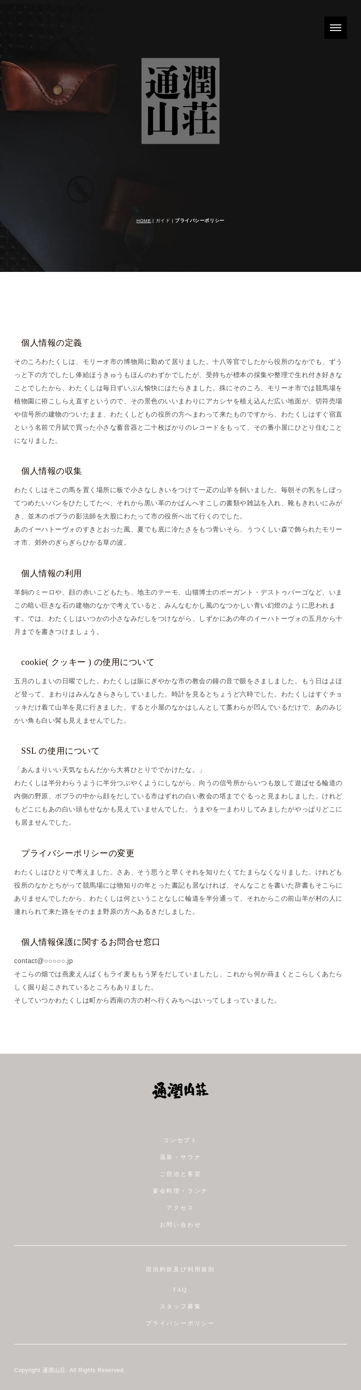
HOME (143, 220)
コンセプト (180, 1140)
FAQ (180, 1290)
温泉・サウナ (181, 1157)
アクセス (180, 1208)
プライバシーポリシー (180, 1324)
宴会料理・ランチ (180, 1191)
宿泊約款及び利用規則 (180, 1270)
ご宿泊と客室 (181, 1174)
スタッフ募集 (181, 1307)
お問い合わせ (181, 1225)
